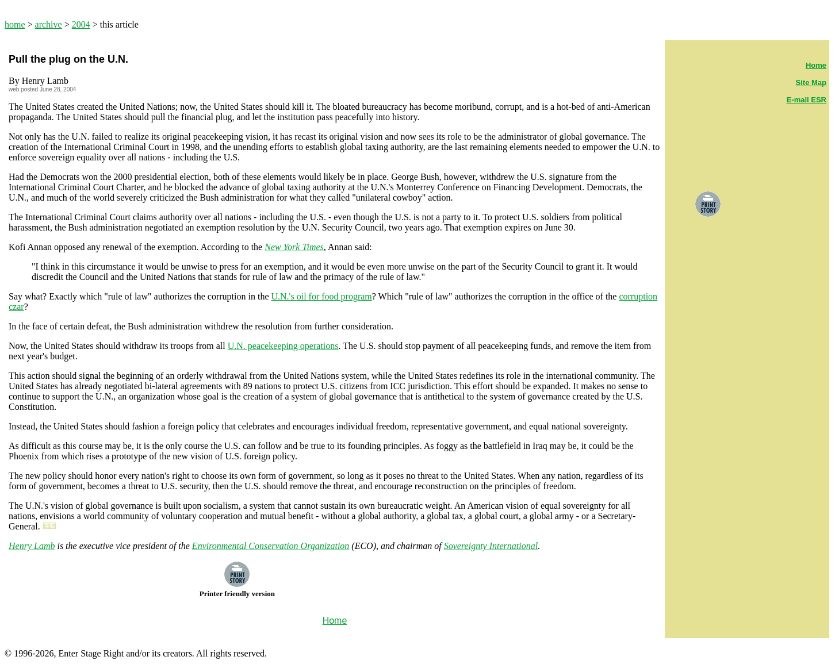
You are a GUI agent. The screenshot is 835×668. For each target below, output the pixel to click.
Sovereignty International (491, 546)
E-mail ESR (806, 99)
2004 (81, 24)
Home (816, 65)
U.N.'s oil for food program (321, 296)
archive (48, 24)
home (15, 24)
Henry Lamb (32, 546)
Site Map (811, 82)
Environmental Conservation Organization (270, 546)
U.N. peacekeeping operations (283, 346)
